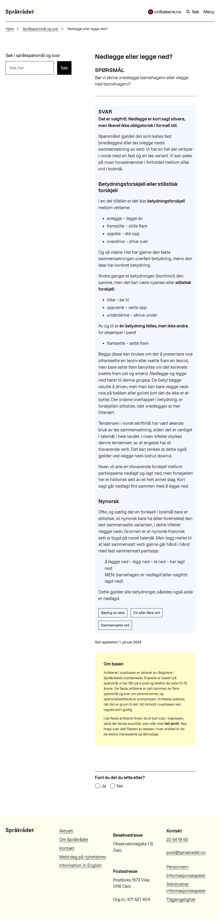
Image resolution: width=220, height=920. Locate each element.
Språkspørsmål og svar (40, 29)
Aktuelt (66, 830)
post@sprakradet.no (186, 852)
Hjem (10, 29)
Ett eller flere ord (146, 613)
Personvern (177, 866)
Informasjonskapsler (186, 875)
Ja (103, 786)
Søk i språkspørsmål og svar (33, 55)
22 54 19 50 (177, 839)
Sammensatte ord (115, 625)
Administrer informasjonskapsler (186, 887)
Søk (192, 11)
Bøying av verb (113, 613)
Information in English (80, 865)
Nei (120, 786)
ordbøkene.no (165, 11)
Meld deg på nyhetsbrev (82, 856)
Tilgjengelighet (180, 899)
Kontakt (66, 848)
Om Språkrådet (73, 839)
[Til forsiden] (21, 12)
